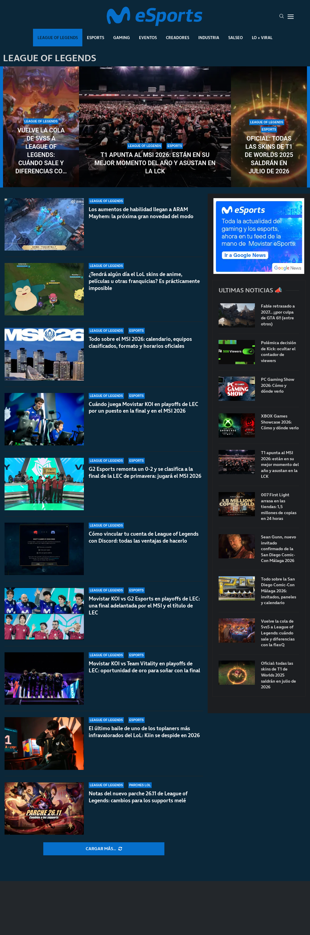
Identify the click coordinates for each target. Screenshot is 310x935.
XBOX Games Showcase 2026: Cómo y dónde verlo (280, 422)
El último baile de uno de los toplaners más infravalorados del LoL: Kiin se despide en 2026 (144, 732)
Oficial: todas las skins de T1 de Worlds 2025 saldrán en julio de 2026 (269, 155)
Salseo (235, 37)
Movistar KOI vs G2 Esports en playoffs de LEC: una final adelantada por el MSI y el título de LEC (144, 605)
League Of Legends (58, 37)
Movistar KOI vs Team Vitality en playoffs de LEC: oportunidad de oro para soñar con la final (144, 667)
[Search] (282, 16)
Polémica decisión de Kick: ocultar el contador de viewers (278, 352)
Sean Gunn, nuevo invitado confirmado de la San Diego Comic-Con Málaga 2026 (278, 549)
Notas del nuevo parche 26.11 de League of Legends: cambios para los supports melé (138, 797)
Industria (208, 37)
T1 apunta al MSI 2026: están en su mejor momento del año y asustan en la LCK (155, 163)
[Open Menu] (291, 17)
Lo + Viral (262, 37)
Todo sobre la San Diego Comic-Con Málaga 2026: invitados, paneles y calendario (278, 591)
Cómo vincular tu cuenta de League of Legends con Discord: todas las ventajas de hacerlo (144, 537)
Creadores (177, 37)
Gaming (121, 37)
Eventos (148, 37)
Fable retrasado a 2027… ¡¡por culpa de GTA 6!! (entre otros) (278, 315)
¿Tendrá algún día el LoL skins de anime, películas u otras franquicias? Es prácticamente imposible (144, 281)
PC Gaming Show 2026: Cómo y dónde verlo (277, 385)
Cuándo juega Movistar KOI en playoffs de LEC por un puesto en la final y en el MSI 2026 (143, 408)
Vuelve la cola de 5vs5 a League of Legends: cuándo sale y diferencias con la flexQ (41, 151)
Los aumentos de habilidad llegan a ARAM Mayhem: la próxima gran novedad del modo (141, 213)
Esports (95, 37)
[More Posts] (103, 849)
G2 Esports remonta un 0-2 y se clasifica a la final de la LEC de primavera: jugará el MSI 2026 (145, 472)
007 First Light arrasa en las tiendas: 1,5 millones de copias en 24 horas (278, 506)
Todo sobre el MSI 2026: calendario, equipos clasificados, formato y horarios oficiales (140, 342)
